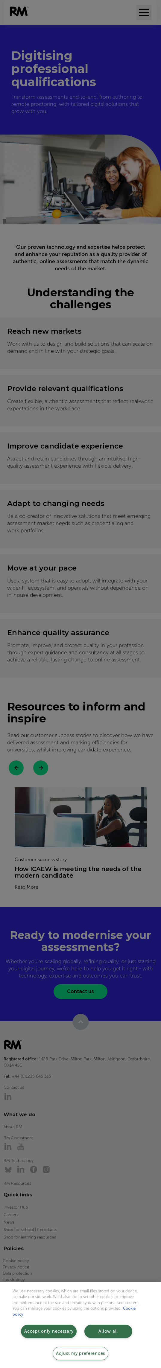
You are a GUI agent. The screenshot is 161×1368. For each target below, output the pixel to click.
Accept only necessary (48, 1331)
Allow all (108, 1331)
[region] (80, 1325)
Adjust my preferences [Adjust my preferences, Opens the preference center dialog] (80, 1353)
